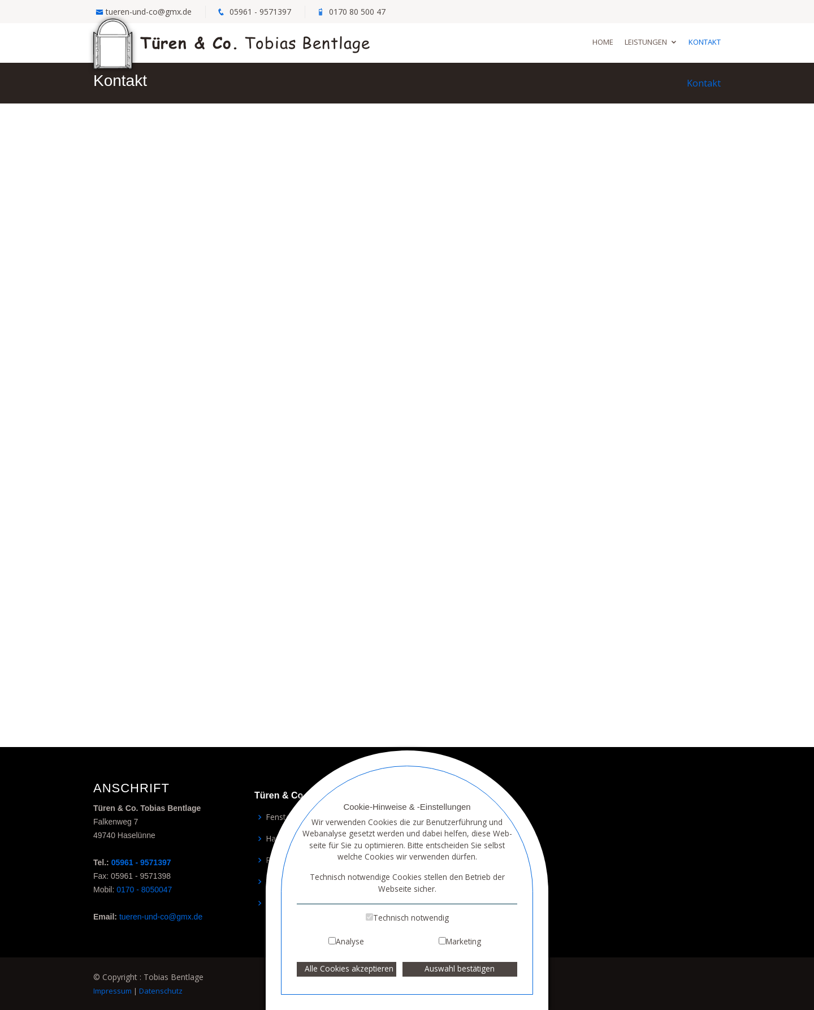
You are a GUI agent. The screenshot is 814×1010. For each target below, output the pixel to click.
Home (602, 42)
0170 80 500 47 (357, 11)
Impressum (112, 991)
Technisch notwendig (411, 917)
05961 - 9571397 (260, 11)
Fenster (279, 817)
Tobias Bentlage (231, 42)
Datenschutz (161, 991)
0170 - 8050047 (144, 889)
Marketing (463, 941)
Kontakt (705, 42)
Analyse (350, 941)
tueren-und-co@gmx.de (149, 11)
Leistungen (646, 42)
